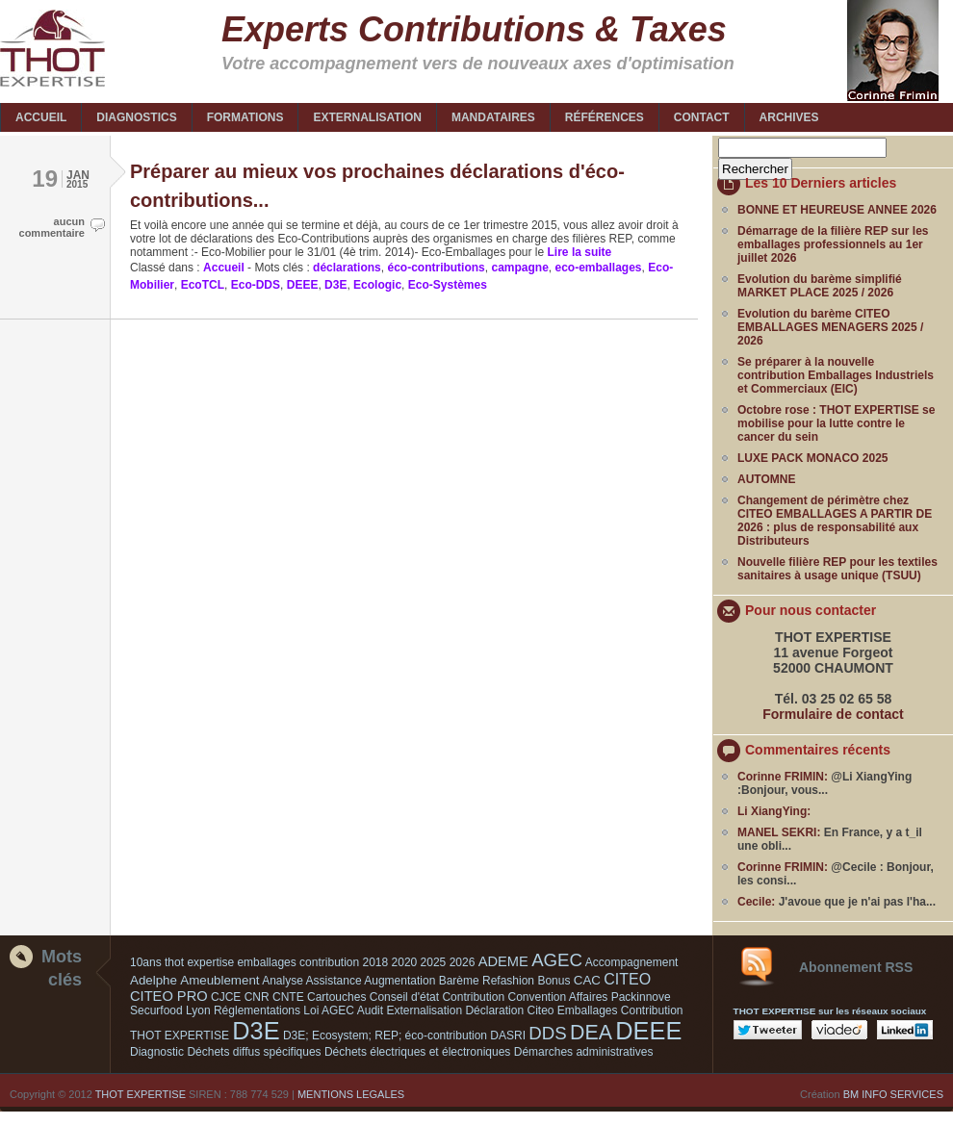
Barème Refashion (486, 980)
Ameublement (219, 980)
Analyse (282, 980)
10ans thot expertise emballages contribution (244, 962)
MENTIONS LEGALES (350, 1094)
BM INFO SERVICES (893, 1094)
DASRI (508, 1035)
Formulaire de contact (833, 714)
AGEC (556, 960)
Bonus (553, 980)
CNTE (288, 997)
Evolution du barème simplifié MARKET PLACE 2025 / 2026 (819, 285)
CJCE (226, 997)
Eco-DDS (255, 285)
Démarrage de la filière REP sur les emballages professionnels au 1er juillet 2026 (833, 244)
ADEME (503, 961)
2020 (405, 962)
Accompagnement (632, 962)
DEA (591, 1032)
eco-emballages (598, 267)
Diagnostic (157, 1052)
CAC (587, 980)
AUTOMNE (766, 479)
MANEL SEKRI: (778, 832)
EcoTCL (202, 285)
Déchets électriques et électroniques (417, 1052)
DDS (547, 1033)
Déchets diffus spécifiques (254, 1052)
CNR (257, 997)
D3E (335, 285)
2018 (376, 962)
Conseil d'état (404, 997)
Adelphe (153, 980)
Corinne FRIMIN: (782, 776)
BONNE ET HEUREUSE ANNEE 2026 (837, 210)
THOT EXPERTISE (140, 1094)
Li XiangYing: (774, 811)
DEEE (303, 285)
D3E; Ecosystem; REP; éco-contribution (385, 1035)
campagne (519, 267)
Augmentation (399, 980)
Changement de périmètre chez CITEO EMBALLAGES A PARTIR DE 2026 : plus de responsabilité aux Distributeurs (834, 521)
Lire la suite (577, 252)
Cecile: (756, 901)
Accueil (224, 267)
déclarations (347, 267)
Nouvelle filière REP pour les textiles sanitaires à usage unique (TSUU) (837, 568)
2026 (463, 962)
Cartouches (336, 997)
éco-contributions (435, 267)
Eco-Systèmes (447, 285)
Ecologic (377, 285)
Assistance (334, 980)
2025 (434, 962)
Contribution (473, 997)
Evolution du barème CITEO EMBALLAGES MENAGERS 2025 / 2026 (830, 327)
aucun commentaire (52, 227)
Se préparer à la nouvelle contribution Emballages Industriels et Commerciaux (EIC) (835, 375)
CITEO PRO (169, 996)
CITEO (627, 979)
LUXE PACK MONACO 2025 (812, 458)
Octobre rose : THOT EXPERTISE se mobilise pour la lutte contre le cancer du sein (836, 423)
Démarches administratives (584, 1052)
